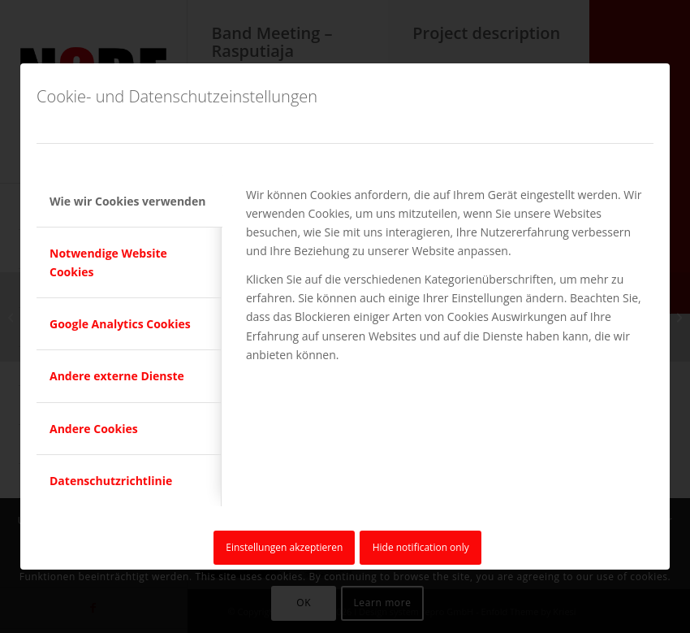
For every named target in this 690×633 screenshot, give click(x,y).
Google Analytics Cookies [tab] (120, 324)
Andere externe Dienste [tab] (117, 376)
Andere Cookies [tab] (94, 428)
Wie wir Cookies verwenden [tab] (127, 201)
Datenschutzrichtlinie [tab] (111, 480)
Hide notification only (421, 547)
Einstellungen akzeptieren (284, 547)
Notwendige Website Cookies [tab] (108, 262)
